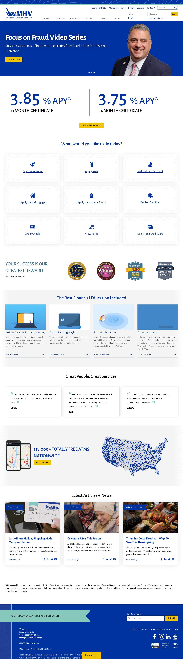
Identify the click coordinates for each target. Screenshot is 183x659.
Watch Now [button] (15, 60)
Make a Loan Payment (118, 8)
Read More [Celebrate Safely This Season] (71, 560)
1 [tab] (89, 72)
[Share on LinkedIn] (48, 559)
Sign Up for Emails (134, 614)
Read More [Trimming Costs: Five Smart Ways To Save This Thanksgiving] (130, 560)
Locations (141, 8)
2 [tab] (91, 72)
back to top (90, 655)
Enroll (130, 18)
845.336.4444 (24, 635)
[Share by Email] (55, 559)
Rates (132, 8)
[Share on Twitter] (52, 559)
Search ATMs (42, 463)
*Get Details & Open (91, 125)
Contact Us (151, 8)
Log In (174, 14)
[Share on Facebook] (44, 559)
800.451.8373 (35, 635)
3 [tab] (94, 72)
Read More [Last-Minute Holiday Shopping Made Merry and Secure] (13, 560)
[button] (47, 18)
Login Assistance (156, 18)
